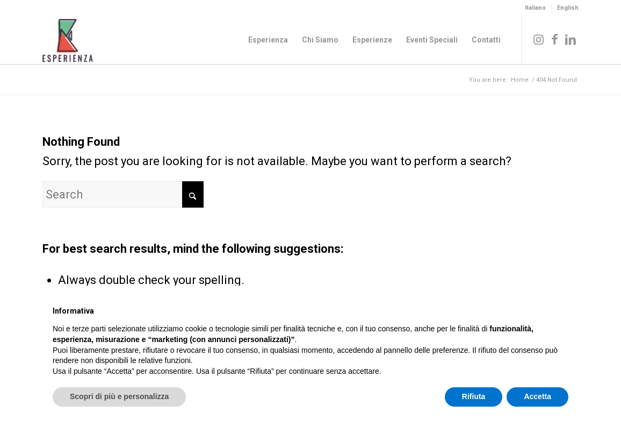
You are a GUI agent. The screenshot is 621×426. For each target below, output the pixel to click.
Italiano (535, 7)
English (568, 7)
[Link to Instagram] (538, 39)
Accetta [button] (537, 396)
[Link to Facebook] (554, 39)
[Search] (123, 194)
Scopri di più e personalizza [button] (119, 396)
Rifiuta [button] (474, 396)
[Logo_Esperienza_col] (67, 40)
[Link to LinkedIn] (570, 39)
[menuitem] (535, 8)
